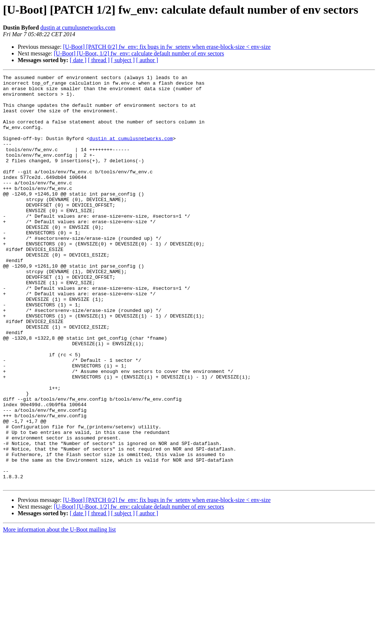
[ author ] (147, 60)
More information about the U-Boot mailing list (59, 611)
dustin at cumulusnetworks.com (77, 27)
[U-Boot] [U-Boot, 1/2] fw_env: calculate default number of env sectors (139, 53)
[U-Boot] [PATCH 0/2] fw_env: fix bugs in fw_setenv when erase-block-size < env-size (167, 47)
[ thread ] (99, 60)
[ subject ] (123, 60)
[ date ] (78, 60)
